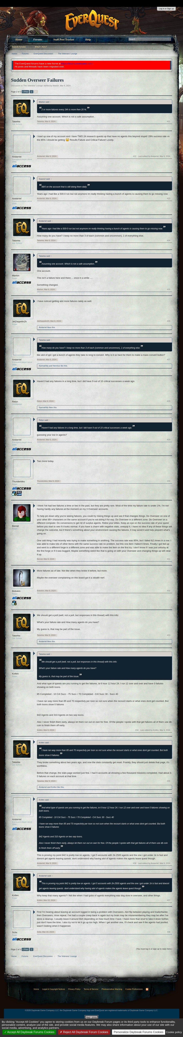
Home (19, 39)
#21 (168, 121)
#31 (168, 559)
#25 (168, 289)
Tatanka (16, 121)
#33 (168, 635)
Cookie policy (174, 1032)
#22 (134, 156)
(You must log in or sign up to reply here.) (154, 949)
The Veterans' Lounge (33, 86)
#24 (168, 240)
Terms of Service (91, 989)
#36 (134, 863)
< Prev (25, 92)
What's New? (41, 47)
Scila (14, 932)
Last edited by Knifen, (155, 730)
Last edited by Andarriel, (154, 156)
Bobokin (16, 591)
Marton (56, 86)
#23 (168, 198)
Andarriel (16, 156)
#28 (168, 401)
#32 (168, 591)
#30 (168, 481)
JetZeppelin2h (19, 321)
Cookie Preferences (134, 989)
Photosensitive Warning (112, 989)
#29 (168, 440)
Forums (37, 39)
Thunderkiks (18, 481)
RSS (147, 989)
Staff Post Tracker (63, 39)
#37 (168, 900)
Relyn (15, 401)
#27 (168, 359)
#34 (137, 730)
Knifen (15, 673)
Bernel (15, 526)
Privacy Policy (74, 989)
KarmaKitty (44, 366)
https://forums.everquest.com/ (77, 63)
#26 (168, 321)
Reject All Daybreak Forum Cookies (84, 1032)
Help (88, 39)
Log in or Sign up (166, 9)
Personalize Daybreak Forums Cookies (138, 1032)
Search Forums (19, 47)
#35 (168, 781)
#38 (168, 932)
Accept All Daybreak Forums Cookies (29, 1032)
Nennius (56, 366)
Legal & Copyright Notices (53, 989)
